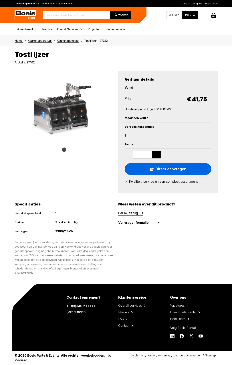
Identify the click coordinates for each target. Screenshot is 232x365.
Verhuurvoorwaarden (187, 355)
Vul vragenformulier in (136, 222)
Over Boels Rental (183, 312)
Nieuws (47, 29)
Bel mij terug (128, 213)
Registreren (211, 3)
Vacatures (177, 305)
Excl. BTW (174, 14)
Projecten (94, 29)
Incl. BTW (190, 14)
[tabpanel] (64, 107)
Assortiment (27, 29)
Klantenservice (117, 29)
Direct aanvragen (168, 169)
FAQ (121, 319)
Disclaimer (137, 355)
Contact (185, 3)
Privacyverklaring (159, 355)
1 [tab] (64, 149)
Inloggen (197, 3)
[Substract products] (129, 154)
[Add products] (156, 154)
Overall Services (70, 29)
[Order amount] (142, 154)
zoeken (121, 15)
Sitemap (210, 355)
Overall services (130, 305)
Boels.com (178, 319)
